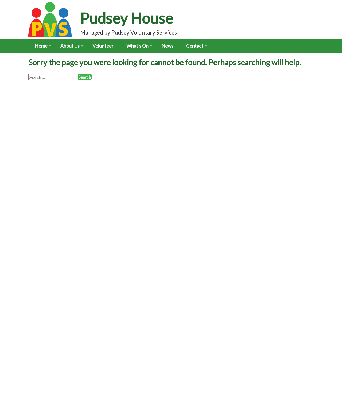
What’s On (137, 46)
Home (41, 46)
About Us (70, 46)
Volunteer (103, 46)
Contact (194, 46)
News (167, 46)
